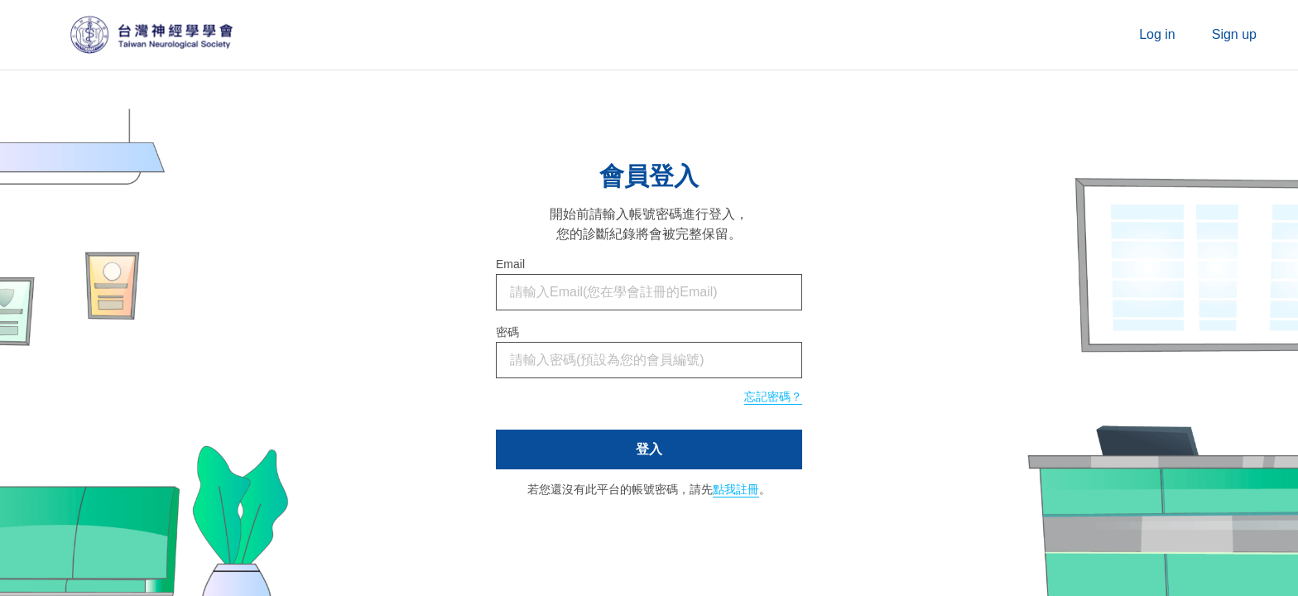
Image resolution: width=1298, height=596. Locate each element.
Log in (1157, 34)
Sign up (1234, 34)
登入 (649, 449)
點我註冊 (736, 489)
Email (510, 264)
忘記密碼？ (773, 396)
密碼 (507, 332)
